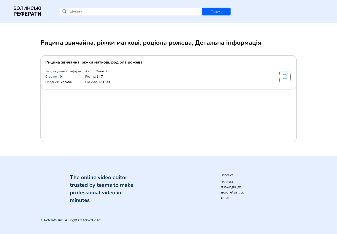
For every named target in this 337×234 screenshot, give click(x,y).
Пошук (216, 11)
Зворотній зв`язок (232, 192)
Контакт (226, 198)
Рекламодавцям (231, 187)
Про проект (228, 182)
